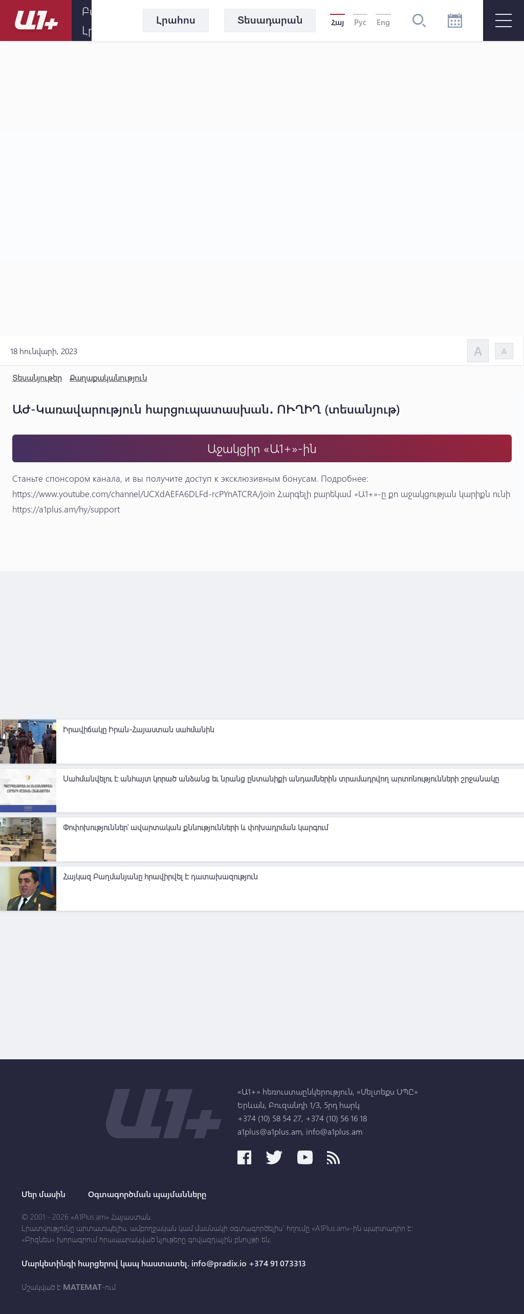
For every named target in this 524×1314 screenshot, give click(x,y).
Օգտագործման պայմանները (147, 1194)
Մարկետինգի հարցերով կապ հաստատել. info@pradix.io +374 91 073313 (163, 1263)
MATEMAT (82, 1287)
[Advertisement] (262, 642)
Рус (360, 22)
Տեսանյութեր (37, 377)
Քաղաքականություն (108, 377)
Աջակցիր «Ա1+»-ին (262, 448)
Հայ (337, 22)
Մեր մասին (43, 1194)
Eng (383, 22)
